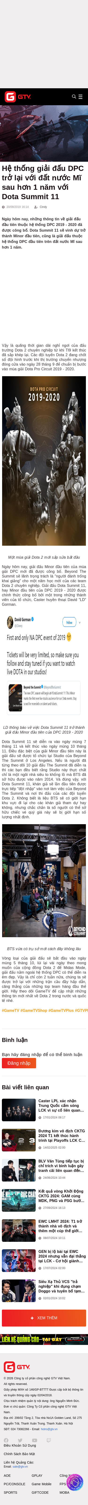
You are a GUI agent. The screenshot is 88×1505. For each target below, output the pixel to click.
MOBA (64, 1492)
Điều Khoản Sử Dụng (20, 1445)
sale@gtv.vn (20, 1466)
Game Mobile (41, 1484)
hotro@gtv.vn (49, 1429)
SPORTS (10, 1492)
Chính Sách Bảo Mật (19, 1454)
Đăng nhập (19, 1063)
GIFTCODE (40, 1492)
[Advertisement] (44, 44)
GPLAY (37, 1475)
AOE (7, 1475)
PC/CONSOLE (14, 1484)
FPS (63, 1484)
